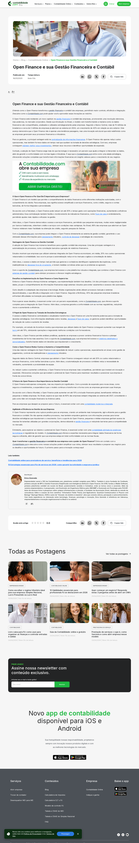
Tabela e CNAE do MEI (54, 811)
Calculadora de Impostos (55, 795)
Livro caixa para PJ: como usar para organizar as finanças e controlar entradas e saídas (27, 634)
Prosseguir (65, 834)
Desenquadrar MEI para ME (21, 800)
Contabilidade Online (62, 4)
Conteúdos (78, 4)
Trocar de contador (18, 795)
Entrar (111, 4)
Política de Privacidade (32, 834)
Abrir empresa (124, 4)
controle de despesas (70, 237)
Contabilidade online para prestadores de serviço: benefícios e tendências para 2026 (45, 460)
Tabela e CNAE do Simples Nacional (60, 816)
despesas (72, 319)
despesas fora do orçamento (39, 265)
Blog (23, 60)
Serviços (38, 4)
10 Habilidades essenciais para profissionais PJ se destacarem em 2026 (68, 591)
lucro (14, 330)
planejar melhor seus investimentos (37, 146)
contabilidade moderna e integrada (98, 404)
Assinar (62, 684)
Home (16, 60)
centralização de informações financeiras (68, 139)
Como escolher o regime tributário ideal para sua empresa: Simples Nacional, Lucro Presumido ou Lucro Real (26, 592)
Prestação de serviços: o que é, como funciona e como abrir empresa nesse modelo (109, 634)
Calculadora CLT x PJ (53, 800)
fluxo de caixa (101, 214)
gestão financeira (63, 119)
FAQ (46, 822)
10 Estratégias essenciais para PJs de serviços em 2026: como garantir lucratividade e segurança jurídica (53, 465)
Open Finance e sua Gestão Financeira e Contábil (74, 60)
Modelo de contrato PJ (54, 806)
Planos (47, 4)
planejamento (47, 237)
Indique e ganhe (92, 795)
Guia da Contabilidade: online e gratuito (68, 632)
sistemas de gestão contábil (23, 273)
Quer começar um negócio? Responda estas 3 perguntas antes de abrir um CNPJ (111, 591)
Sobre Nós (91, 4)
